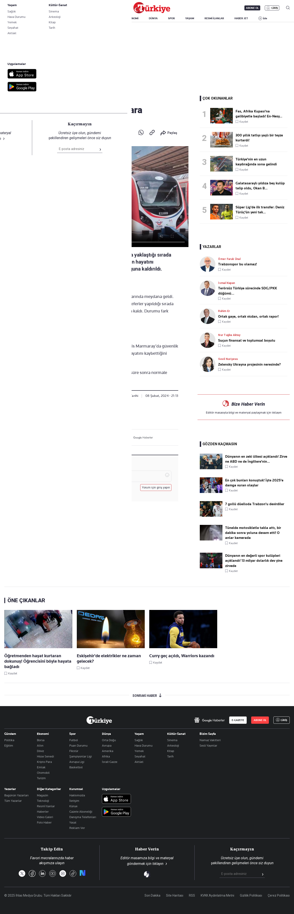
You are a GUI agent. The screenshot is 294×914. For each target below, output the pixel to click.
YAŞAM (189, 18)
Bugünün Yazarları (16, 795)
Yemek (139, 751)
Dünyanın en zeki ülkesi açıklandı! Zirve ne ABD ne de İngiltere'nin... (256, 459)
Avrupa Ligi (76, 762)
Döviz (40, 751)
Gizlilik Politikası (251, 895)
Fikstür (73, 751)
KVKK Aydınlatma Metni (217, 895)
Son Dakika (152, 895)
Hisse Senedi (45, 756)
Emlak (41, 767)
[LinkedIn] (110, 437)
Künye (73, 806)
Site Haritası (174, 895)
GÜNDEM (88, 18)
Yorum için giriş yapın (156, 487)
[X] (89, 437)
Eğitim (8, 745)
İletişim (74, 800)
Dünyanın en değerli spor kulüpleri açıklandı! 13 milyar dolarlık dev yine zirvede (253, 561)
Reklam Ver (77, 828)
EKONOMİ (132, 18)
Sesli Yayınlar (208, 745)
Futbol (73, 740)
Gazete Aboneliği (56, 8)
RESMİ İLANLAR (214, 18)
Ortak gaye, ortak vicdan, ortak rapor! (248, 316)
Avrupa (106, 745)
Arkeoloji (173, 745)
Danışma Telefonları (82, 817)
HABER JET (241, 18)
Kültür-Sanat (176, 733)
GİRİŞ (274, 8)
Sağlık (139, 740)
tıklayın (277, 412)
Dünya (106, 733)
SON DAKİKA (15, 18)
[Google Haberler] (139, 437)
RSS (192, 895)
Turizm (41, 778)
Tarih (170, 756)
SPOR (171, 18)
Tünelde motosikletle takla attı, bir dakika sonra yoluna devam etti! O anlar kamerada (253, 533)
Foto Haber (44, 822)
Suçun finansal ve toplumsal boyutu (246, 340)
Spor (72, 733)
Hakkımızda (77, 795)
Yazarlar (10, 789)
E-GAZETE (238, 720)
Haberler (43, 811)
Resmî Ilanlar (46, 806)
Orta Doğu (109, 740)
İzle (265, 18)
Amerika (107, 751)
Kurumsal (76, 789)
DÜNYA (153, 18)
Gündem (26, 99)
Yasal (72, 822)
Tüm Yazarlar (13, 800)
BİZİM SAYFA (64, 18)
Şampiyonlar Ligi (80, 756)
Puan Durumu (78, 745)
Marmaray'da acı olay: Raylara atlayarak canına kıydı (83, 89)
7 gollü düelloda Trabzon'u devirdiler (254, 504)
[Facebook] (100, 437)
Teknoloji (43, 800)
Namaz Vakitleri (210, 740)
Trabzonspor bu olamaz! (237, 264)
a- (104, 283)
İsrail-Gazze (109, 762)
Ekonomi (43, 733)
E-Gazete (27, 8)
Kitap (170, 751)
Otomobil (43, 772)
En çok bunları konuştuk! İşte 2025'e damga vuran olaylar (254, 482)
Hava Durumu (143, 745)
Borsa (40, 740)
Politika (9, 740)
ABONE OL (252, 8)
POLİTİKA (110, 18)
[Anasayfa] (99, 720)
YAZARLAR (40, 18)
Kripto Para (44, 762)
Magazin (42, 795)
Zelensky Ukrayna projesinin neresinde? (249, 364)
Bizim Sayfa (208, 733)
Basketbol (76, 767)
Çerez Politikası (279, 895)
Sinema (172, 740)
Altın (40, 745)
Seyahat (140, 756)
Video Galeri (45, 817)
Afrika (106, 756)
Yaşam (139, 733)
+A (113, 283)
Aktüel (139, 762)
